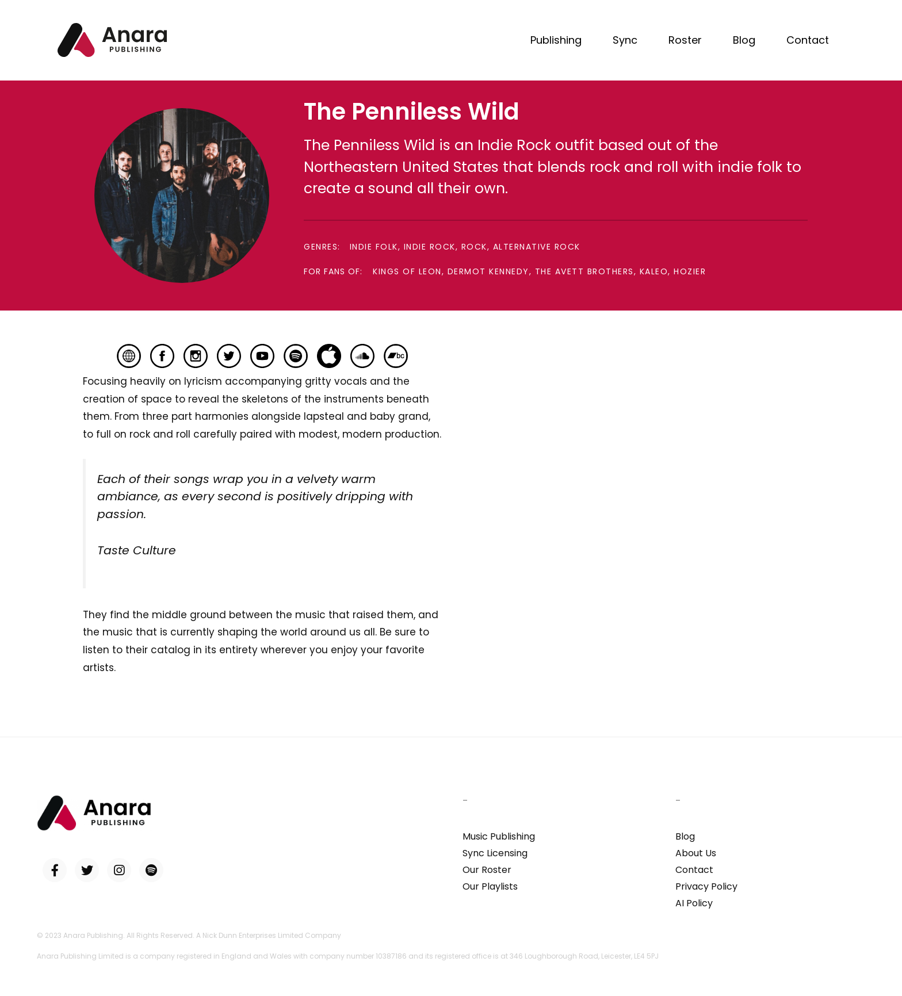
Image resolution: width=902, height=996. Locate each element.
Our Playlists (490, 886)
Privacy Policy (706, 886)
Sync (625, 40)
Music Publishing (499, 836)
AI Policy (694, 903)
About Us (695, 853)
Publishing (556, 40)
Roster (685, 40)
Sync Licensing (495, 853)
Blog (744, 40)
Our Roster (487, 869)
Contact (807, 40)
